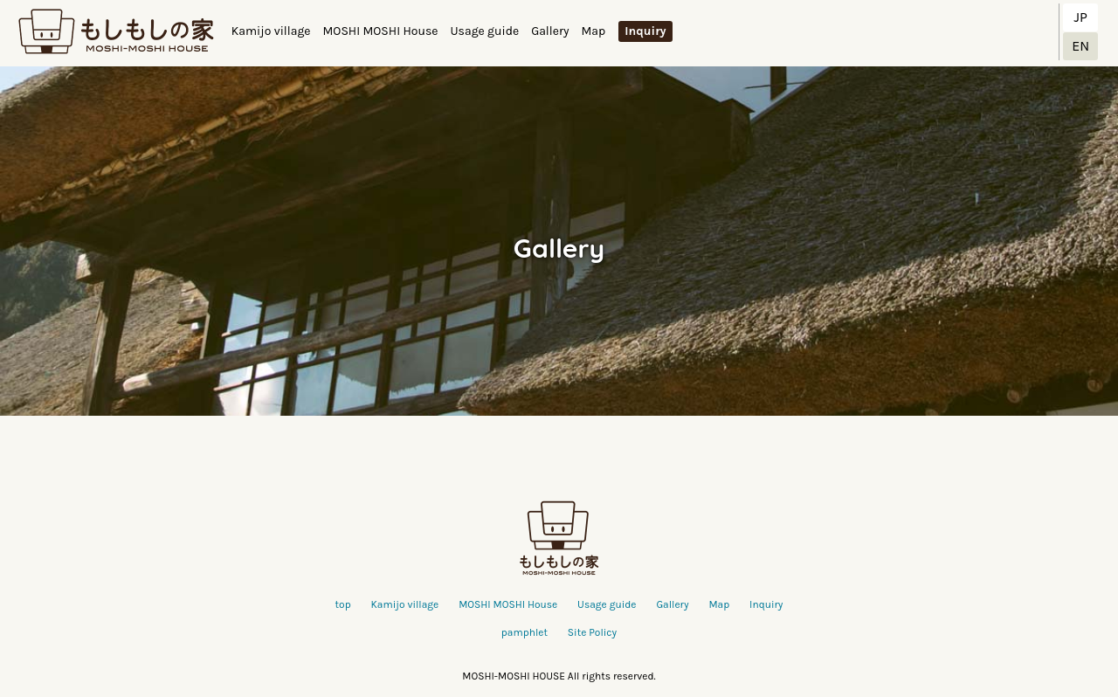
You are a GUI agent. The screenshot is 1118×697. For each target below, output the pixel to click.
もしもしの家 (116, 32)
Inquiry (645, 31)
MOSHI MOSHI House (380, 31)
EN (1080, 46)
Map (593, 31)
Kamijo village (271, 31)
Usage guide (484, 31)
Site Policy (592, 632)
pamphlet (524, 632)
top (343, 604)
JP (1080, 17)
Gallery (550, 31)
